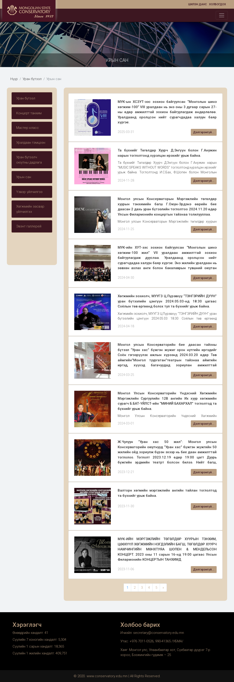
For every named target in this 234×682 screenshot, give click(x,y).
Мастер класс (27, 128)
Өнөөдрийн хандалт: (29, 633)
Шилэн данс (197, 4)
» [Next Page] (163, 588)
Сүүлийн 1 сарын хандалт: (33, 646)
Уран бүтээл (32, 79)
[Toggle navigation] (222, 15)
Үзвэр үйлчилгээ (29, 192)
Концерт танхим (29, 113)
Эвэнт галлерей (28, 226)
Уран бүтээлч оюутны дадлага (29, 159)
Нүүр (14, 79)
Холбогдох (217, 4)
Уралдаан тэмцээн (30, 143)
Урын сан (23, 177)
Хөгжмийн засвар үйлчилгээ (30, 209)
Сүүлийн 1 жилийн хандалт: (34, 653)
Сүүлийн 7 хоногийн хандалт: (35, 640)
